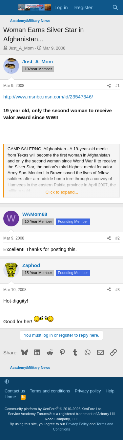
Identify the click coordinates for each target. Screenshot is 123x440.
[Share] (109, 86)
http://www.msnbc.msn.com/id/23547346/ (48, 96)
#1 (117, 85)
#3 (117, 289)
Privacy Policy (77, 424)
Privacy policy (88, 390)
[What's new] (102, 7)
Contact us (15, 390)
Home (10, 396)
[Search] (115, 7)
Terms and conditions (50, 390)
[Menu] (9, 7)
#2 (117, 238)
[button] (6, 381)
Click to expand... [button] (62, 192)
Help (110, 390)
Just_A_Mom (21, 48)
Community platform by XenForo (53, 409)
